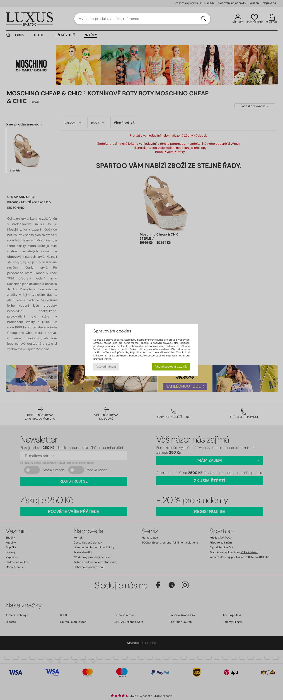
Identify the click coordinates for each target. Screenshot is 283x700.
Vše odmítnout (106, 366)
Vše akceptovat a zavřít (171, 366)
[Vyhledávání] (203, 18)
